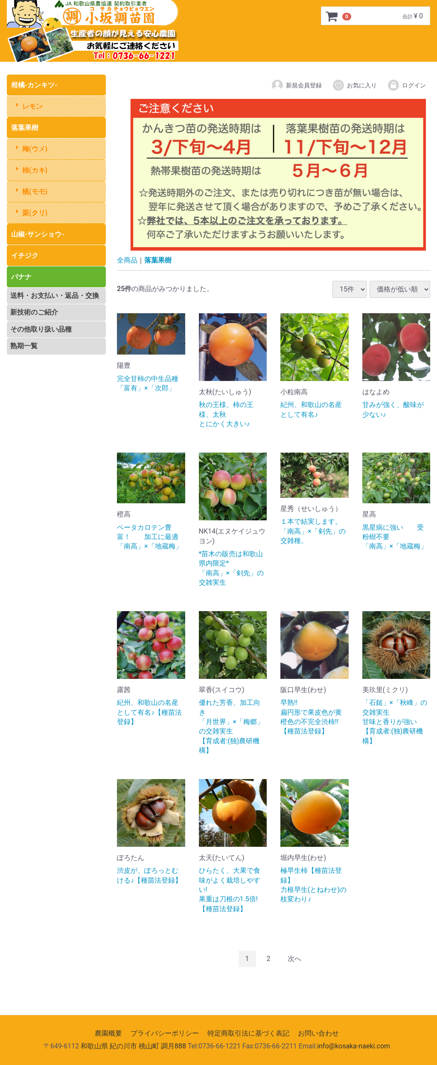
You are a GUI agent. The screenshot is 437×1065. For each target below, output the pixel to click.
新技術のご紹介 (34, 312)
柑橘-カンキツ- (34, 85)
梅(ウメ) (34, 149)
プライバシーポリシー (165, 1033)
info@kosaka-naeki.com (353, 1046)
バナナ (21, 277)
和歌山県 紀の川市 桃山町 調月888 (133, 1046)
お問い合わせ (318, 1033)
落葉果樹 (24, 128)
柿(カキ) (34, 170)
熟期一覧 (24, 346)
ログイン (406, 85)
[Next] (294, 959)
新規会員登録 (296, 85)
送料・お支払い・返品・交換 (54, 296)
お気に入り (354, 85)
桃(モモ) (34, 192)
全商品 (127, 260)
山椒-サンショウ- (37, 234)
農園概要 (108, 1033)
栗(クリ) (34, 213)
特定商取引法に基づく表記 (248, 1033)
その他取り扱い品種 (41, 329)
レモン (32, 106)
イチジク (24, 255)
